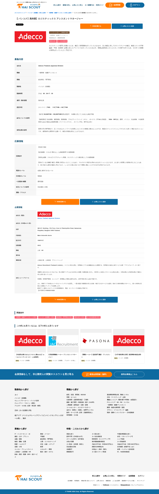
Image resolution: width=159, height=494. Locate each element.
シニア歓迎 (120, 439)
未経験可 (69, 449)
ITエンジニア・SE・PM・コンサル (118, 402)
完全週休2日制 (71, 447)
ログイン (141, 476)
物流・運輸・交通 (20, 441)
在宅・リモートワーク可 (125, 436)
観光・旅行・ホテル (46, 452)
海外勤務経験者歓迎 (98, 441)
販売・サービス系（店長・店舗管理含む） (80, 412)
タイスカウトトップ (20, 12)
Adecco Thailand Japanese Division (49, 218)
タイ (16, 395)
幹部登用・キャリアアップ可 (101, 439)
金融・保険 (18, 439)
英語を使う (70, 434)
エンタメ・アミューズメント (24, 449)
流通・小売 (18, 447)
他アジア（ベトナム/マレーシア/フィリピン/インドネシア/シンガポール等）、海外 (39, 417)
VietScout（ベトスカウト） (111, 485)
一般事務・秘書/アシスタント (116, 405)
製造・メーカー (45, 434)
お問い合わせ (100, 480)
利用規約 (76, 480)
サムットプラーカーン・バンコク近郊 (27, 400)
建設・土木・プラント (22, 436)
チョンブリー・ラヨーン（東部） (25, 403)
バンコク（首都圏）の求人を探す (37, 12)
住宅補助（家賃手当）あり (125, 447)
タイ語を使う (96, 434)
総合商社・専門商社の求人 (64, 317)
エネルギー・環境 (46, 449)
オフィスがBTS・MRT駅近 (75, 439)
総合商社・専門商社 (46, 439)
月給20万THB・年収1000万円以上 (128, 444)
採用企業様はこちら (129, 374)
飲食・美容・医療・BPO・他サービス (26, 456)
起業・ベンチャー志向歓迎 (125, 449)
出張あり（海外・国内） (99, 449)
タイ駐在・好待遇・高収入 (75, 444)
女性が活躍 (70, 441)
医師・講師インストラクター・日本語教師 (120, 412)
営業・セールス (71, 397)
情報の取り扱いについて (88, 480)
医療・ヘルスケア (20, 444)
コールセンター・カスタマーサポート (79, 407)
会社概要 (70, 480)
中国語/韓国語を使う (123, 434)
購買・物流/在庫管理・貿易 (115, 407)
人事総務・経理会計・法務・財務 (77, 405)
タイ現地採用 (121, 441)
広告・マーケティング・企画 (116, 397)
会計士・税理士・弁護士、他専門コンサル (80, 410)
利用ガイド (121, 476)
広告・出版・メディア (47, 444)
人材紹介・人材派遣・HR (23, 452)
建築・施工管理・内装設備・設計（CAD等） (81, 402)
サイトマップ (140, 480)
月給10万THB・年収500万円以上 (102, 444)
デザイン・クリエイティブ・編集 (117, 410)
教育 (41, 447)
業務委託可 (70, 452)
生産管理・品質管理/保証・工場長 (77, 400)
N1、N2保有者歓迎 (123, 452)
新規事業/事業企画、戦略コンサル (118, 394)
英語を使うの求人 (79, 317)
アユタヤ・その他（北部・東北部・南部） (28, 406)
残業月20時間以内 (97, 447)
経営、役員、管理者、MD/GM (76, 394)
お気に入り (127, 26)
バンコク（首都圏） (21, 398)
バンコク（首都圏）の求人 (47, 317)
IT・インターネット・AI (22, 434)
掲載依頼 (108, 480)
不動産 (42, 436)
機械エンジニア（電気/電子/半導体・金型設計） (122, 400)
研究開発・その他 (72, 415)
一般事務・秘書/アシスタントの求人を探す (60, 12)
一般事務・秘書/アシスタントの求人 (26, 317)
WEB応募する (95, 26)
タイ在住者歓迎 (97, 436)
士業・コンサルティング (48, 441)
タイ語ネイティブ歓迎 (99, 452)
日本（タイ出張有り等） (23, 410)
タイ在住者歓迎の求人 (93, 317)
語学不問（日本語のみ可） (75, 436)
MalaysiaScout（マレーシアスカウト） (132, 485)
